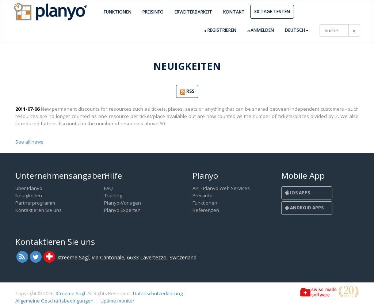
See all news (29, 141)
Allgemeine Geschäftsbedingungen (54, 300)
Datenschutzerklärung (158, 293)
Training (113, 195)
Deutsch (297, 30)
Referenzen (205, 210)
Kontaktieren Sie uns (38, 210)
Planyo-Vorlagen (122, 202)
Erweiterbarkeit (193, 12)
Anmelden (260, 30)
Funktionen (117, 12)
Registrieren (220, 30)
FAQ (108, 188)
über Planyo (28, 188)
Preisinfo (153, 12)
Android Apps (304, 208)
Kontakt (234, 12)
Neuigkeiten (28, 195)
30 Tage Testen (272, 11)
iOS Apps (297, 193)
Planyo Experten (122, 210)
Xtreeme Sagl (70, 293)
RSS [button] (187, 91)
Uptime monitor (117, 300)
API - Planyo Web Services (221, 188)
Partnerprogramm (35, 202)
